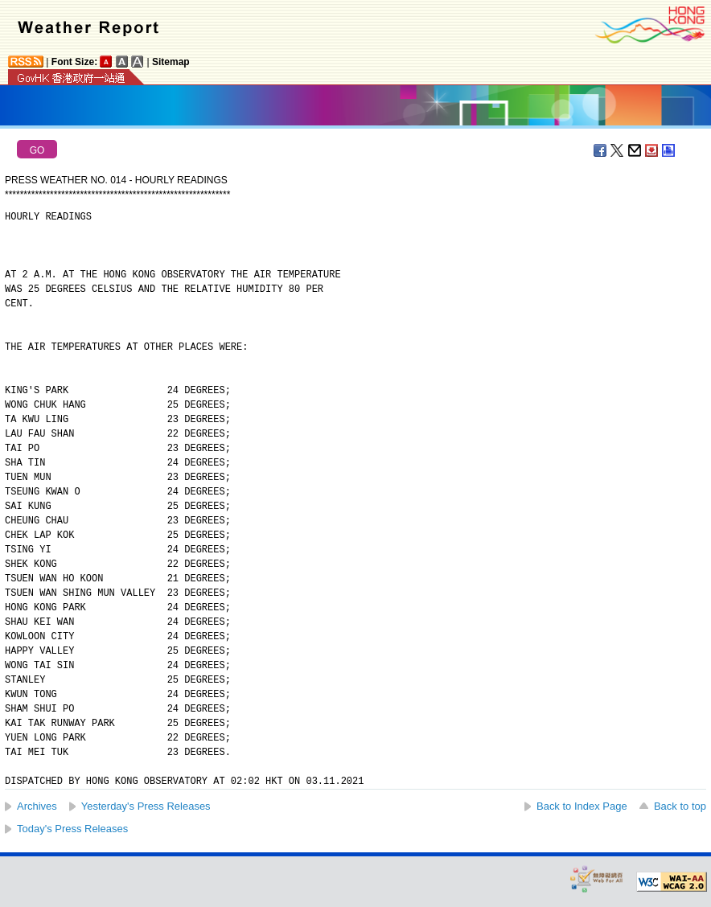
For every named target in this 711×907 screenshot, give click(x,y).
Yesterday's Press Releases (146, 806)
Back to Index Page (581, 806)
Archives (37, 806)
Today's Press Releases (72, 829)
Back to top (680, 806)
